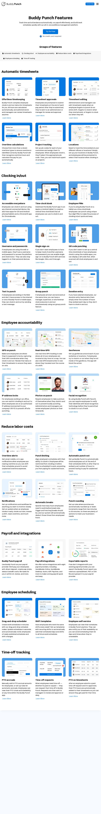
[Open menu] (98, 4)
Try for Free (91, 4)
